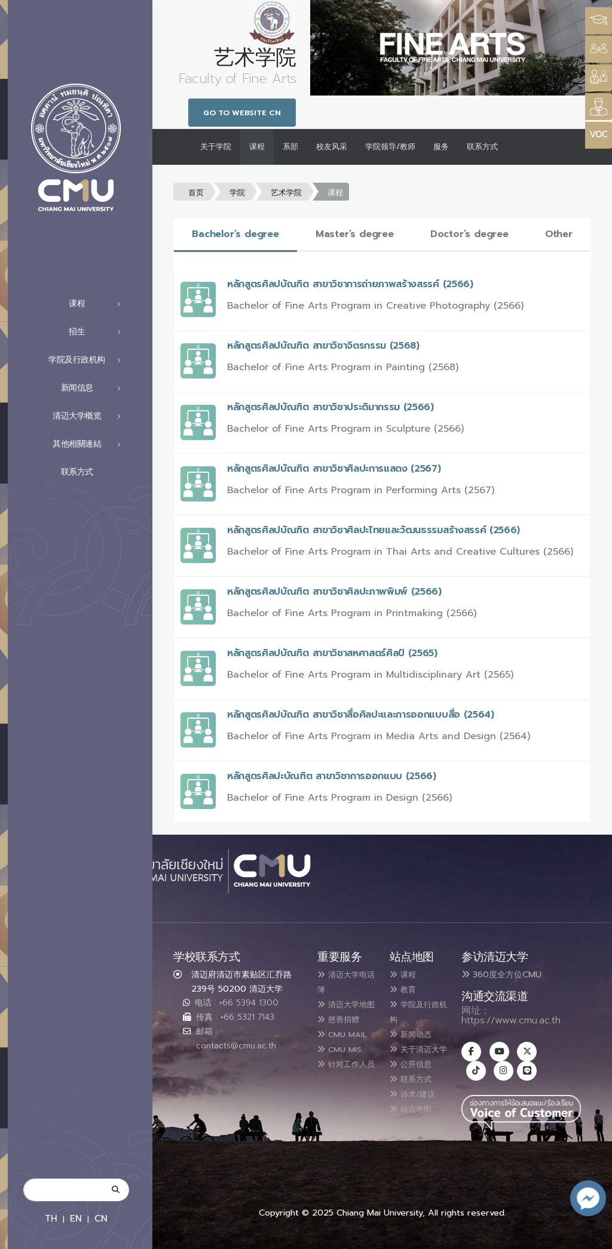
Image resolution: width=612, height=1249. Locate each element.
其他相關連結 (90, 444)
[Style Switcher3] (598, 20)
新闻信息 (94, 388)
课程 (98, 304)
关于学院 (215, 146)
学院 (237, 192)
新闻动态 (415, 1032)
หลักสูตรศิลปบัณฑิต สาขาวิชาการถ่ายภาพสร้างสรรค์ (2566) (350, 284)
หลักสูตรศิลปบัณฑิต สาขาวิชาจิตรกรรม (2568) (323, 346)
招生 (98, 332)
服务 (441, 146)
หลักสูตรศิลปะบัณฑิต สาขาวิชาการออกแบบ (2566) (331, 776)
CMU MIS (344, 1075)
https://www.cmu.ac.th (511, 1020)
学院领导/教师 (390, 146)
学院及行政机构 (87, 360)
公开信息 (415, 1075)
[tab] (235, 235)
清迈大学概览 (90, 416)
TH (51, 1218)
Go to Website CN (242, 112)
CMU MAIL (334, 1053)
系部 (290, 146)
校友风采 (331, 146)
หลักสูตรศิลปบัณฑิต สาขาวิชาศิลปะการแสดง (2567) (334, 469)
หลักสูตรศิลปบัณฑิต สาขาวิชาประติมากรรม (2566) (330, 407)
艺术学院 (286, 192)
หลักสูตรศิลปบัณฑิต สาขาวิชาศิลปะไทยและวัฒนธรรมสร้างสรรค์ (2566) (373, 530)
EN (76, 1218)
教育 (406, 989)
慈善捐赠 (343, 1032)
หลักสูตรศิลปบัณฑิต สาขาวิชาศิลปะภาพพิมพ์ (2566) (334, 591)
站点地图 (415, 1117)
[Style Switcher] (598, 49)
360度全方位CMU (501, 974)
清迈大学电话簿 (343, 981)
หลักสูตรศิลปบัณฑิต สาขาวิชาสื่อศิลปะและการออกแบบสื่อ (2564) (360, 714)
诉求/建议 (418, 1103)
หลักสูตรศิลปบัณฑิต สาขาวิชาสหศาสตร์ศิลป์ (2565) (332, 653)
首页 (196, 192)
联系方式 (94, 472)
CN (101, 1218)
